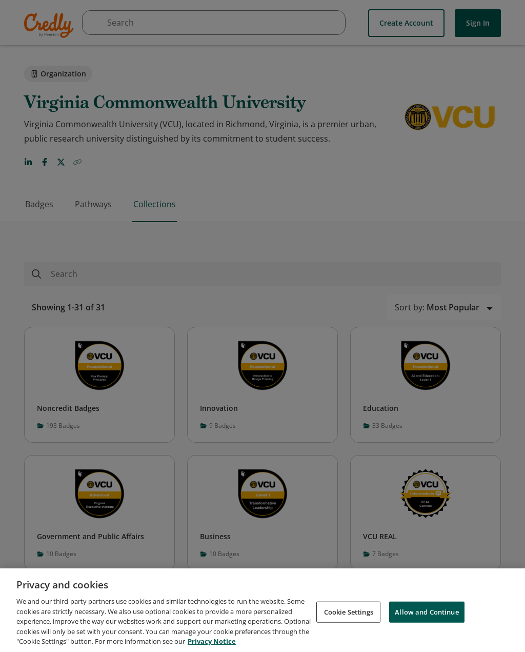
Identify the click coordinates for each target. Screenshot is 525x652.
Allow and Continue (426, 618)
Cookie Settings (348, 618)
